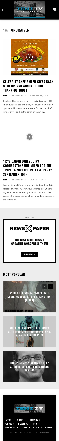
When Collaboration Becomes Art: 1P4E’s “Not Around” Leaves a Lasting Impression (29, 331)
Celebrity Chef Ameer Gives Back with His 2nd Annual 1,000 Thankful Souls (28, 86)
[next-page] (50, 286)
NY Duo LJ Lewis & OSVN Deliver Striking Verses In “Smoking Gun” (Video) (29, 297)
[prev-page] (44, 286)
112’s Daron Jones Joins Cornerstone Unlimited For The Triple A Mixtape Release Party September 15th (27, 168)
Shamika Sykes (19, 95)
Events (6, 96)
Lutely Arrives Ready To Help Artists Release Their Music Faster (29, 366)
